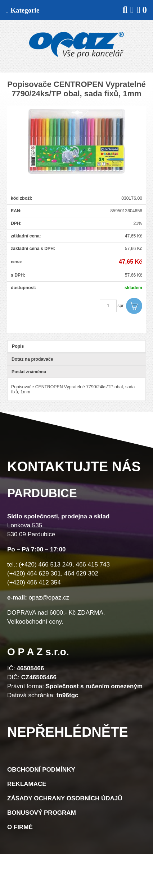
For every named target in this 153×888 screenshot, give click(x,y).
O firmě (20, 827)
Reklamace (26, 784)
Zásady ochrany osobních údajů (64, 798)
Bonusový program (41, 812)
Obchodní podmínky (41, 769)
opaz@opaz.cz (49, 597)
